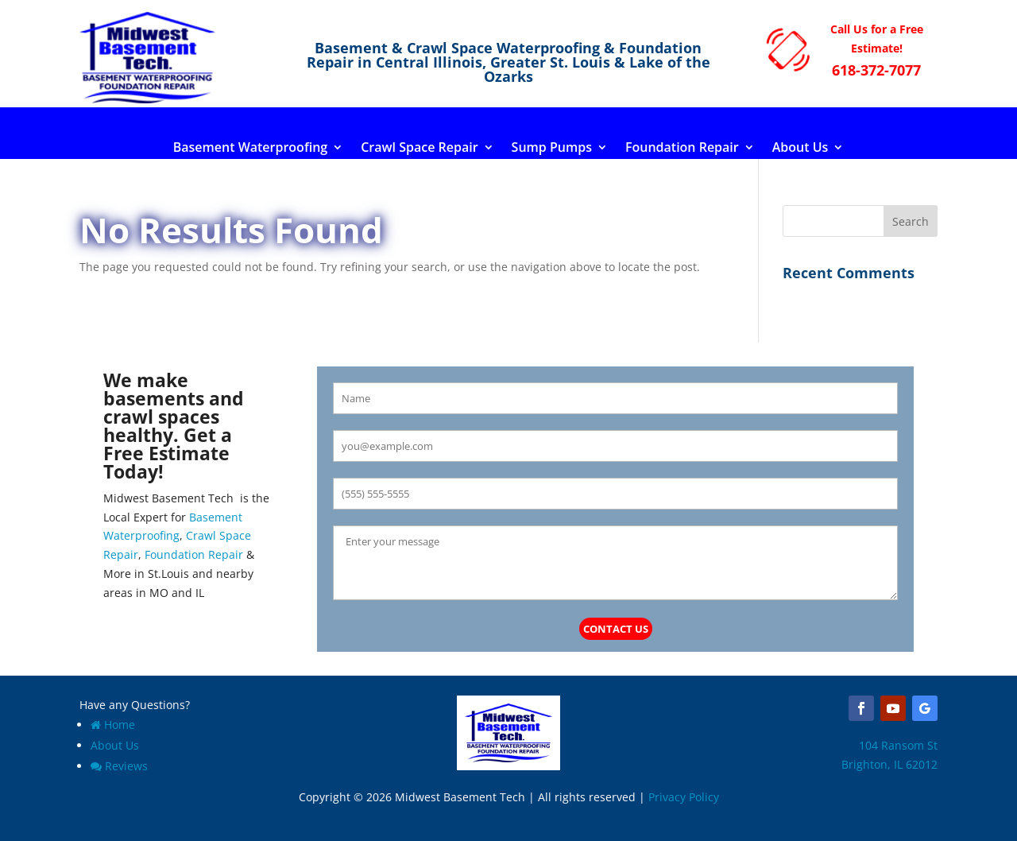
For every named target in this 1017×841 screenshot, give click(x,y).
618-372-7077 (876, 69)
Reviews (119, 765)
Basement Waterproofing (250, 148)
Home (113, 724)
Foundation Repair (682, 148)
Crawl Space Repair (419, 148)
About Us (800, 148)
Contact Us (615, 629)
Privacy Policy (683, 796)
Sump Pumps (552, 148)
